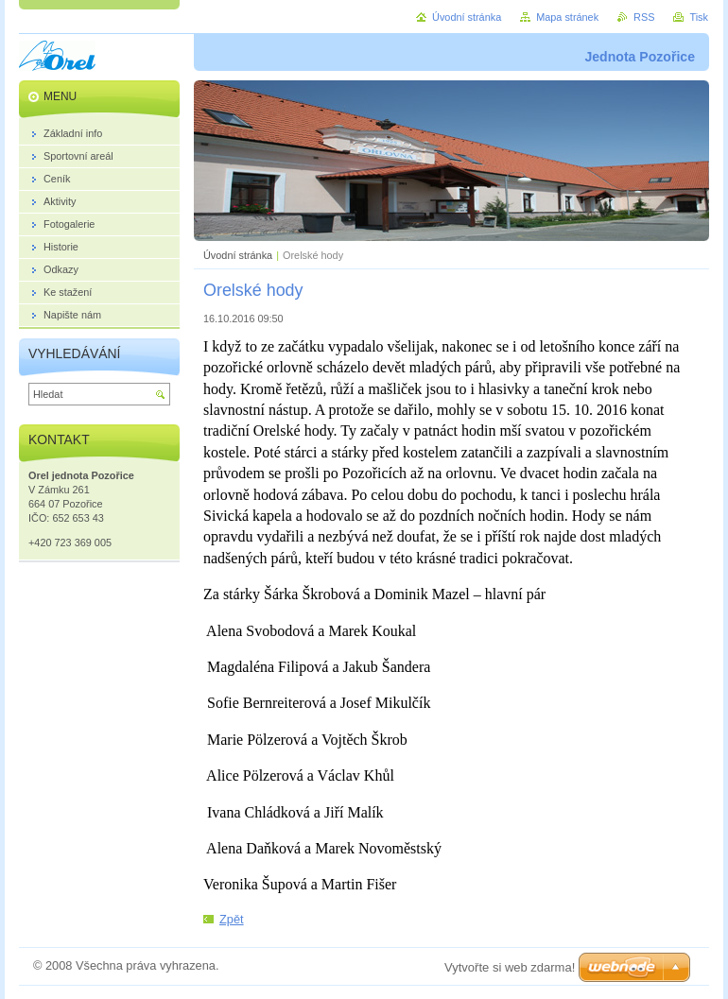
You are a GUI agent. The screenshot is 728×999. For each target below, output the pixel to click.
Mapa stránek (567, 17)
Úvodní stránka (237, 255)
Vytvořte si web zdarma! (509, 967)
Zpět (231, 919)
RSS (643, 17)
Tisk (698, 17)
